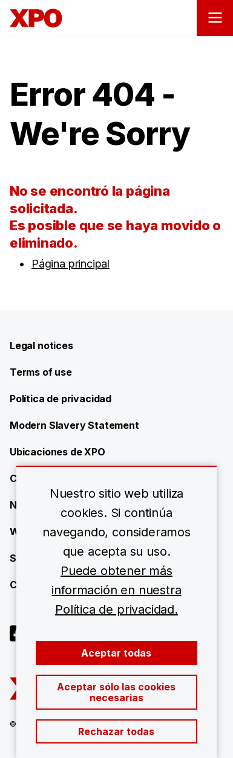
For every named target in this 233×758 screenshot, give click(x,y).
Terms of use (41, 372)
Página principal (70, 263)
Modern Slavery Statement (74, 425)
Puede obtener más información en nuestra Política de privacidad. (116, 590)
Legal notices (41, 345)
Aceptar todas (116, 653)
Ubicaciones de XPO (57, 452)
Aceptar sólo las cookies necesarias (116, 692)
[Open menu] (215, 18)
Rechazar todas (116, 731)
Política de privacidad (60, 399)
